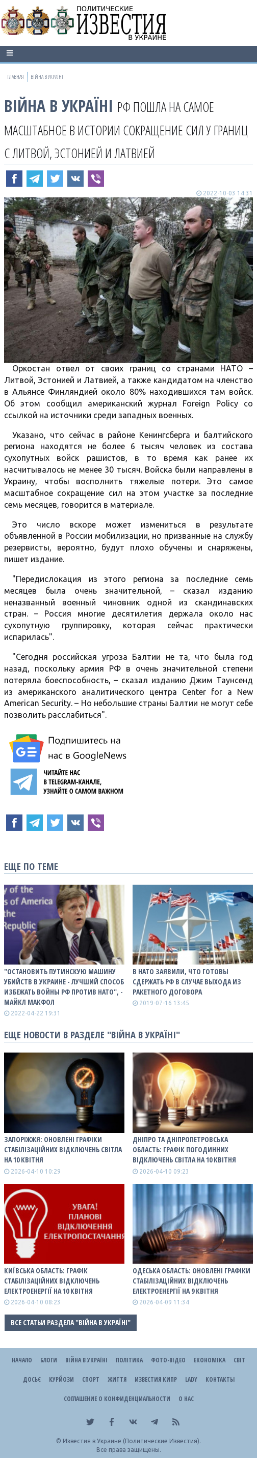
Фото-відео (168, 1360)
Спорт (90, 1379)
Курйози (61, 1379)
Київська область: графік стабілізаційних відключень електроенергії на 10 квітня (51, 1281)
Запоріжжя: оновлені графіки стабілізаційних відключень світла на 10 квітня (63, 1149)
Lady (191, 1379)
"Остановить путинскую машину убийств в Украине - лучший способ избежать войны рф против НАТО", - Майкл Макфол (64, 987)
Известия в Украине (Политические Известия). (132, 1441)
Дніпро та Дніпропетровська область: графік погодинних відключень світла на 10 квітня (184, 1149)
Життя (117, 1379)
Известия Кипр (156, 1379)
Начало (22, 1360)
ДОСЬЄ (32, 1379)
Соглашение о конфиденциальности (117, 1398)
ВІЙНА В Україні (58, 105)
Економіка (209, 1360)
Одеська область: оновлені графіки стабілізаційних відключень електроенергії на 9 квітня (191, 1281)
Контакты (220, 1379)
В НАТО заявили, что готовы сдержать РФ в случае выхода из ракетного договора (187, 982)
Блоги (48, 1360)
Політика (129, 1360)
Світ (239, 1360)
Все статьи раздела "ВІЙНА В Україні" (71, 1322)
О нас (186, 1398)
